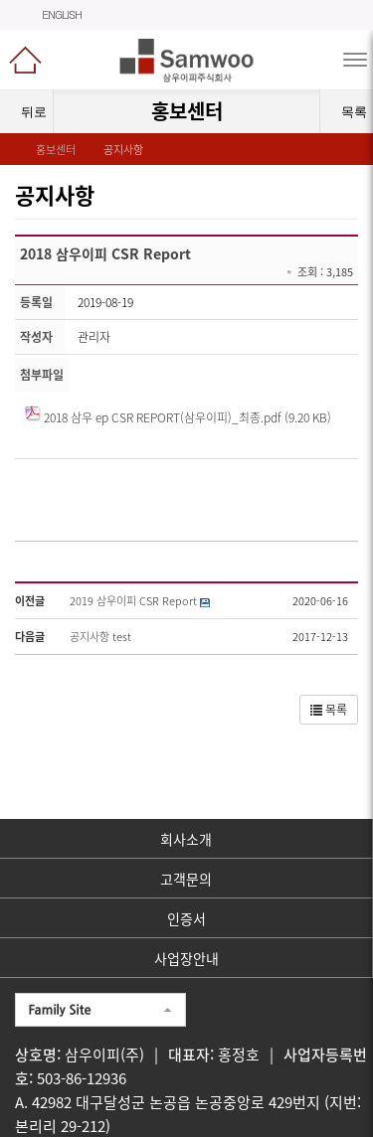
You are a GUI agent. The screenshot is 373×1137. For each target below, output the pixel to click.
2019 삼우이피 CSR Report (133, 600)
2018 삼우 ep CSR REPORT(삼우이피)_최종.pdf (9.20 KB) (187, 417)
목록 (348, 111)
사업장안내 (186, 958)
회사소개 (186, 839)
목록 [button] (328, 710)
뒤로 (27, 111)
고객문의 (186, 879)
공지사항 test (100, 636)
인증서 (186, 918)
